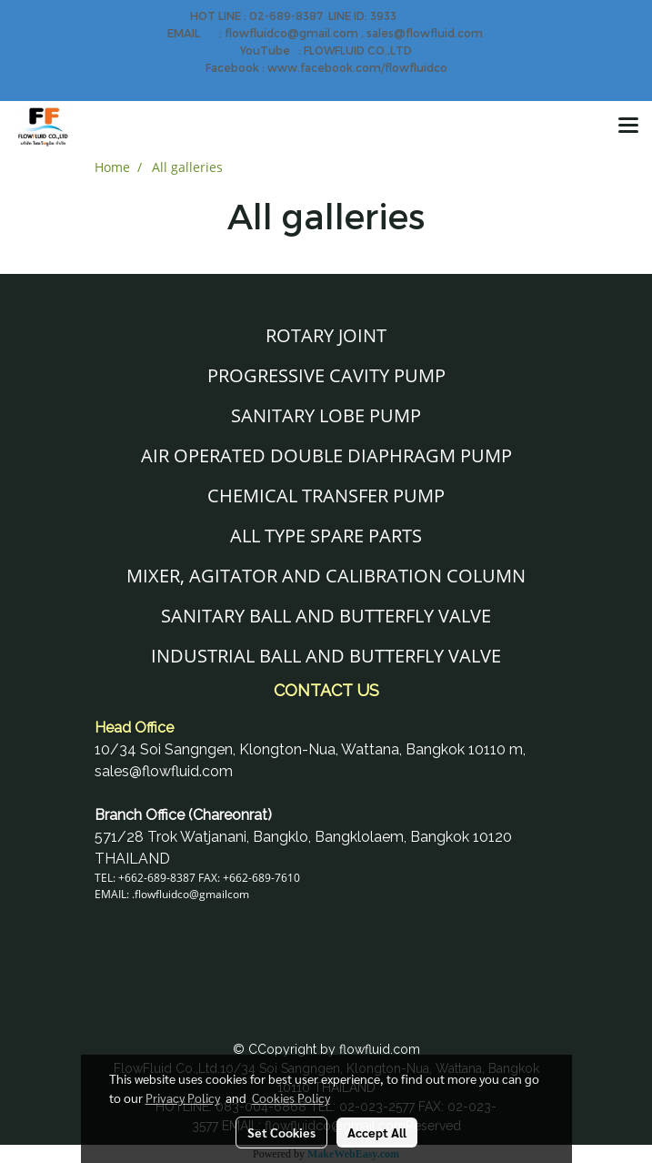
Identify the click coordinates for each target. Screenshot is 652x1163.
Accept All (376, 1132)
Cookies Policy (291, 1097)
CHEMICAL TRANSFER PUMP (326, 495)
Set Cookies (281, 1132)
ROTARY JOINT (326, 335)
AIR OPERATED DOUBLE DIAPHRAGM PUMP (326, 455)
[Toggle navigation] (628, 126)
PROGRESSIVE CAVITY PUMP (326, 375)
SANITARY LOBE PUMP (326, 415)
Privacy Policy (182, 1097)
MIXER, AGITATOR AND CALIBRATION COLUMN (326, 575)
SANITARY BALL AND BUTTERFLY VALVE (326, 615)
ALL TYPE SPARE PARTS (326, 535)
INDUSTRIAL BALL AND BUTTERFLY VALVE (326, 655)
